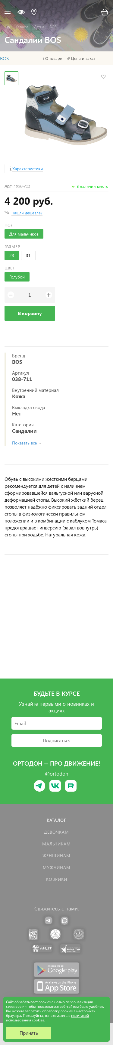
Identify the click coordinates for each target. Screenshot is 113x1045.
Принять (29, 1033)
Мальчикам (56, 844)
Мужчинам (57, 867)
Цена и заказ (83, 58)
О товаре (53, 58)
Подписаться (57, 740)
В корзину (30, 313)
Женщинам (56, 855)
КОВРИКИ (56, 879)
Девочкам (56, 832)
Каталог (56, 820)
